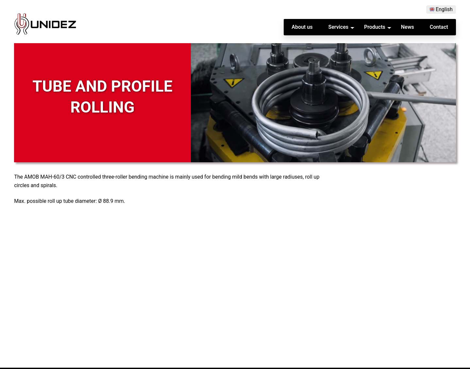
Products (374, 27)
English (444, 9)
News (407, 27)
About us (302, 27)
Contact (439, 27)
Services (338, 27)
